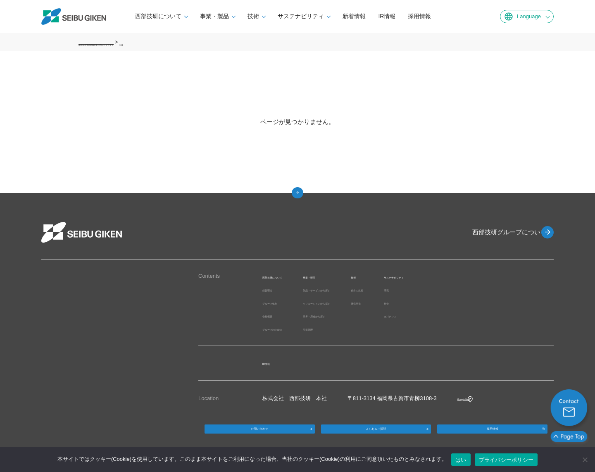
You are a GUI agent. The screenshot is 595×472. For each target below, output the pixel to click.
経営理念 (273, 289)
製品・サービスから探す (362, 289)
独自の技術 (425, 289)
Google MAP (472, 398)
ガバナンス (473, 315)
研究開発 (423, 303)
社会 (465, 303)
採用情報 (437, 16)
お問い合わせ (259, 435)
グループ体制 (278, 303)
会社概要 (273, 315)
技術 (271, 16)
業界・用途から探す (357, 315)
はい (460, 460)
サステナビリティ (318, 16)
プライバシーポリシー (506, 460)
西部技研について (176, 16)
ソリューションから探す (362, 303)
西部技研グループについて (500, 232)
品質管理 (343, 329)
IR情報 (404, 16)
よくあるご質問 (376, 435)
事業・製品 (232, 16)
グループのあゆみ (283, 329)
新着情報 (371, 16)
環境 (465, 289)
